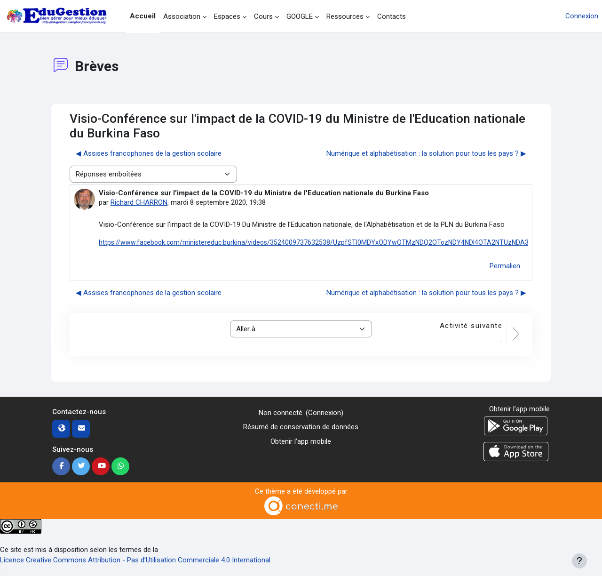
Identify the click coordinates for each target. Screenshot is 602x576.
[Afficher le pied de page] (579, 560)
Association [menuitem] (181, 16)
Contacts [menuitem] (391, 16)
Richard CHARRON (139, 202)
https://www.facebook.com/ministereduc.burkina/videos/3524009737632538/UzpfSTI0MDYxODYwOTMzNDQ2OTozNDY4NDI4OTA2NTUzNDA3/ (315, 242)
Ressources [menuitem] (345, 16)
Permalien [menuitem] (505, 266)
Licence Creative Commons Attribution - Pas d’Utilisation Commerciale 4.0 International (135, 560)
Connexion (581, 16)
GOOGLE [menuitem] (299, 16)
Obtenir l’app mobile (300, 441)
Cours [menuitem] (263, 16)
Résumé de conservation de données (300, 427)
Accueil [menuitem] (143, 16)
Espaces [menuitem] (227, 16)
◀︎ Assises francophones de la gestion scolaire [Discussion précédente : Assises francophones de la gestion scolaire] (149, 153)
